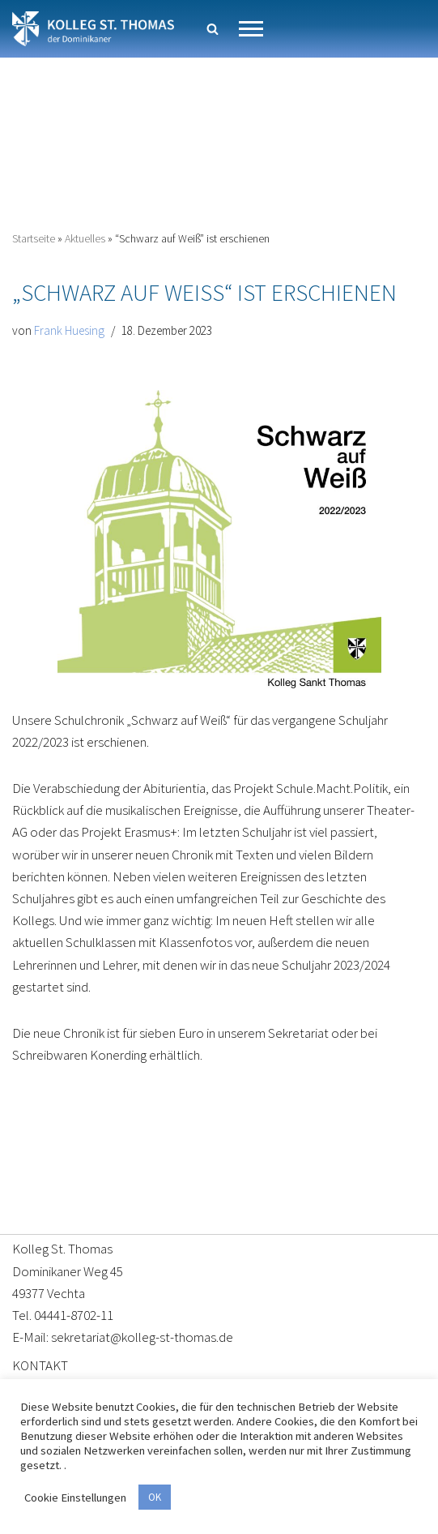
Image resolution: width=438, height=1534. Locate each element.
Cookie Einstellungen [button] (75, 1497)
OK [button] (154, 1497)
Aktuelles (85, 238)
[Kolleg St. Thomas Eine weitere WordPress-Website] (93, 28)
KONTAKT (40, 1365)
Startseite (33, 238)
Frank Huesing (69, 330)
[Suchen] (212, 29)
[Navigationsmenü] (251, 29)
